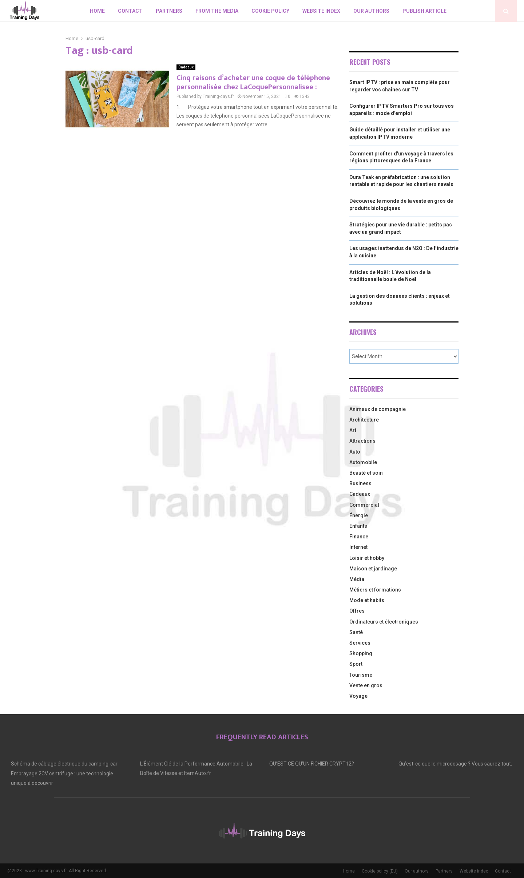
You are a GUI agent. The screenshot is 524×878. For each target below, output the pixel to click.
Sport (355, 664)
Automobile (363, 462)
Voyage (358, 696)
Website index (321, 11)
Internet (358, 547)
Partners (169, 11)
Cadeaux (186, 67)
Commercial (364, 505)
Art (352, 430)
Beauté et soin (366, 473)
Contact (130, 11)
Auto (354, 452)
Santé (356, 632)
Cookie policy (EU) (380, 871)
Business (360, 483)
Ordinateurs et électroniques (383, 622)
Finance (358, 536)
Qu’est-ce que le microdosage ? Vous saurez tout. (455, 764)
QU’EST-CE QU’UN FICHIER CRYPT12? (311, 764)
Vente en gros (365, 685)
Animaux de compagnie (377, 409)
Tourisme (360, 675)
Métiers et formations (375, 590)
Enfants (358, 526)
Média (356, 579)
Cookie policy (270, 11)
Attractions (362, 441)
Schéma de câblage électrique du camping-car (64, 764)
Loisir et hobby (366, 558)
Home (97, 11)
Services (359, 643)
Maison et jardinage (373, 569)
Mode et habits (366, 600)
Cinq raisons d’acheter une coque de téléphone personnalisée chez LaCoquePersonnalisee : (253, 82)
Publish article (424, 11)
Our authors (371, 11)
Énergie (358, 515)
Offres (357, 611)
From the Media (216, 11)
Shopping (360, 653)
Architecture (364, 420)
